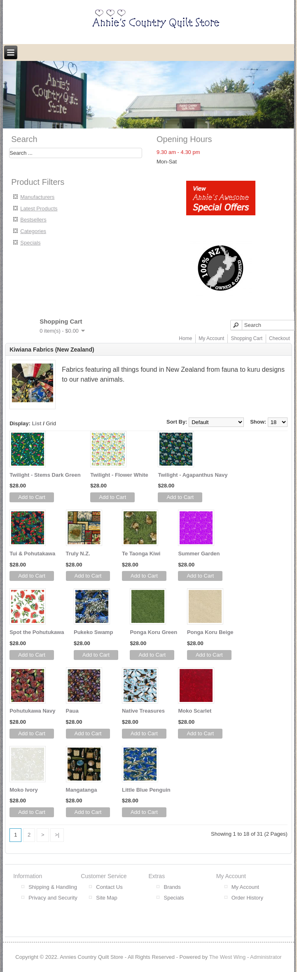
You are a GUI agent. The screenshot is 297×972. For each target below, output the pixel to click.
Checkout (279, 338)
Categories (33, 231)
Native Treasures (143, 711)
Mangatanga (81, 790)
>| (57, 835)
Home (185, 338)
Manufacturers (37, 197)
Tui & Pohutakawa (32, 553)
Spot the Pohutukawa (36, 632)
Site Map (106, 898)
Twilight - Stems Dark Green (44, 475)
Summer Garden (199, 553)
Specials (30, 243)
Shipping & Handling (52, 887)
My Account (211, 338)
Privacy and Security (52, 898)
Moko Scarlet (194, 711)
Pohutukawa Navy (32, 711)
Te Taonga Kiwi (141, 553)
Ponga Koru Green (153, 632)
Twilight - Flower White (119, 475)
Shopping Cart (246, 338)
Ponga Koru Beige (210, 632)
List (36, 423)
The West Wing (227, 957)
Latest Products (38, 208)
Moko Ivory (23, 790)
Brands (172, 887)
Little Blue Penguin (146, 790)
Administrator (266, 957)
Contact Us (109, 887)
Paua (72, 711)
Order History (247, 898)
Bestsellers (33, 220)
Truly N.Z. (78, 553)
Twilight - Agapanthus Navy (192, 475)
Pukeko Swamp (93, 632)
